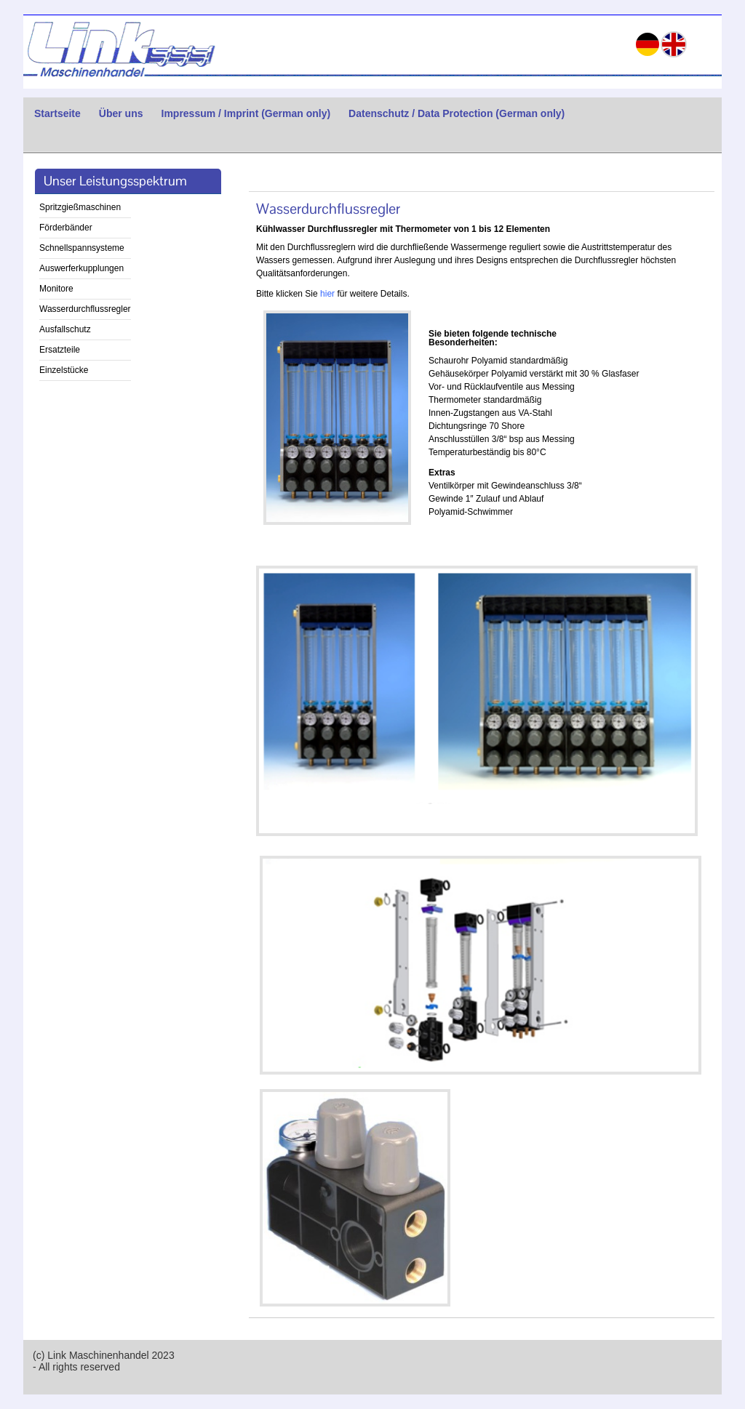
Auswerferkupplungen (81, 268)
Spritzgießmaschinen (80, 207)
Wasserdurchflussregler (85, 309)
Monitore (56, 289)
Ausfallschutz (65, 329)
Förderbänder (65, 227)
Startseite (57, 113)
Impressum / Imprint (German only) (246, 113)
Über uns (121, 113)
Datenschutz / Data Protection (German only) (456, 113)
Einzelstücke (63, 370)
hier (327, 294)
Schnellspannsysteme (81, 248)
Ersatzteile (59, 350)
